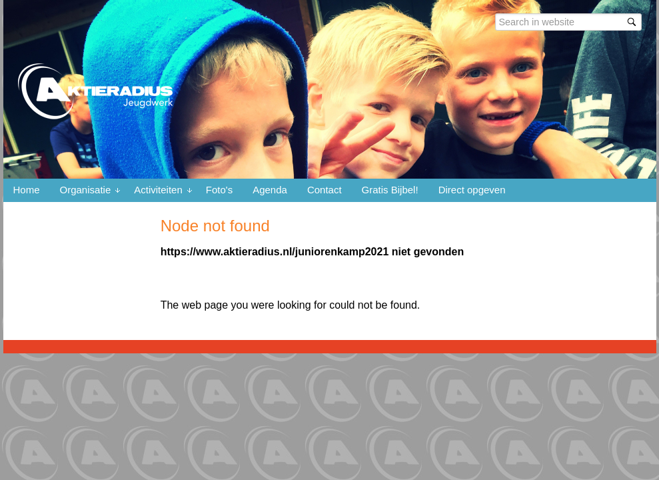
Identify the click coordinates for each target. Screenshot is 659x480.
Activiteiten (158, 189)
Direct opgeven (472, 189)
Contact (324, 189)
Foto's (219, 189)
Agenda (270, 189)
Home (26, 189)
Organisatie (85, 189)
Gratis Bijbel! (390, 189)
